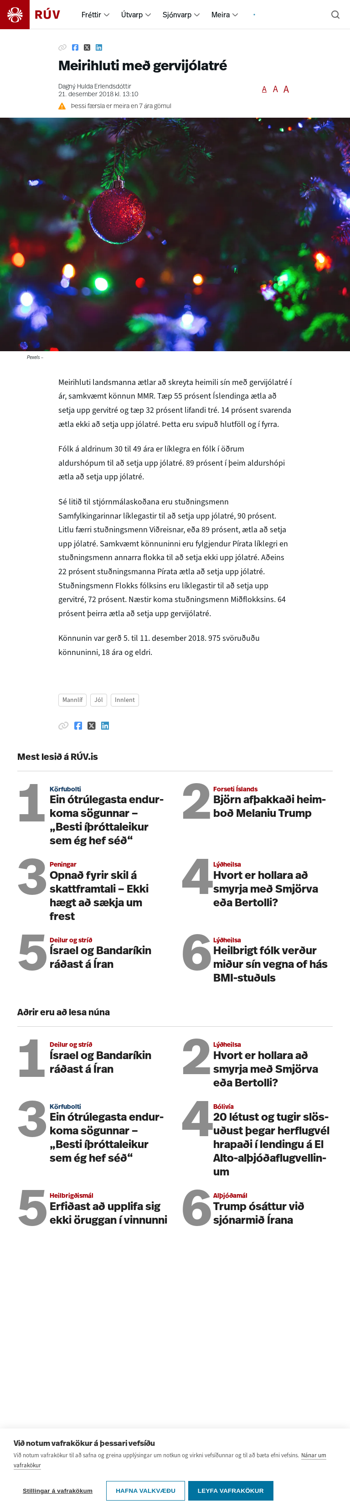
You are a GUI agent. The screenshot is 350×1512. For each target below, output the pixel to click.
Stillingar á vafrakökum (58, 1490)
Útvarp (132, 14)
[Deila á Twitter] (87, 47)
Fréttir (91, 14)
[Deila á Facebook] (75, 47)
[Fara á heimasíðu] (38, 14)
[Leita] (335, 14)
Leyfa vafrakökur (232, 1490)
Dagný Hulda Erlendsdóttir (94, 86)
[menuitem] (106, 14)
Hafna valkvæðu (145, 1490)
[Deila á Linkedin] (99, 47)
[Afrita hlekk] (62, 47)
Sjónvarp (177, 14)
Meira (220, 14)
